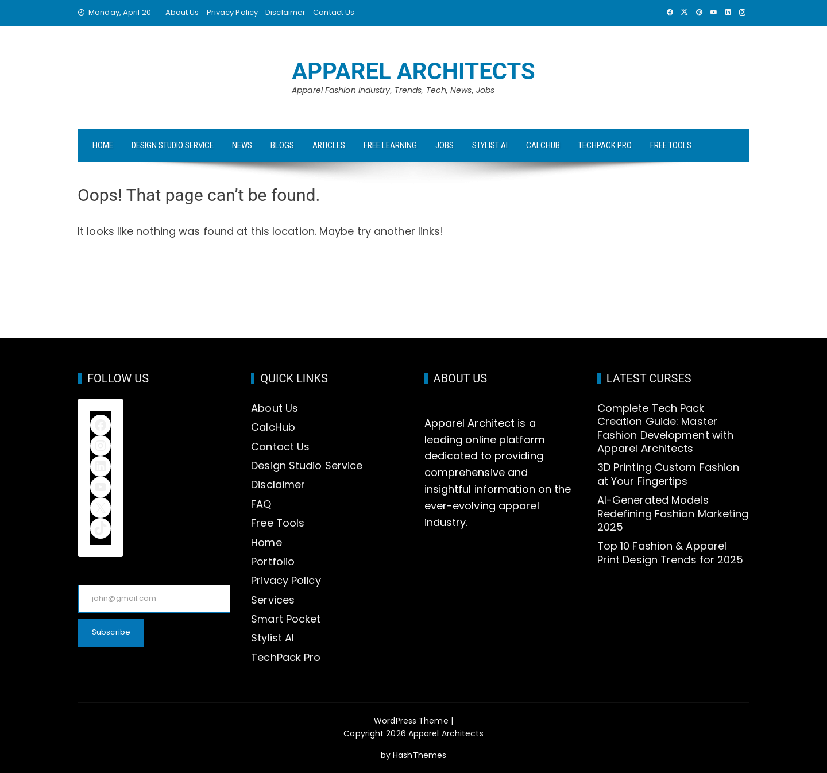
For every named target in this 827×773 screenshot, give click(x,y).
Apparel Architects (413, 71)
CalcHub (543, 145)
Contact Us (333, 12)
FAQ (261, 504)
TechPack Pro (605, 145)
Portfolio (273, 561)
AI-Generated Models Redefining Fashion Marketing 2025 (673, 513)
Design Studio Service (173, 145)
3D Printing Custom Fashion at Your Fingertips (668, 474)
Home (102, 145)
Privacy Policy (232, 12)
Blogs (282, 145)
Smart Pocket (285, 619)
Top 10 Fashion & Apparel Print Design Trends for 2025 (670, 552)
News (242, 145)
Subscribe (111, 632)
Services (273, 600)
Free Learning (390, 145)
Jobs (444, 145)
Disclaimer (285, 12)
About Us (182, 12)
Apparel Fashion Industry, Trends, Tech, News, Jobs (393, 90)
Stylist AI (490, 145)
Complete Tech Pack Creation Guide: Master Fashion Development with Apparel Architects (665, 428)
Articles (328, 145)
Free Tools (670, 145)
